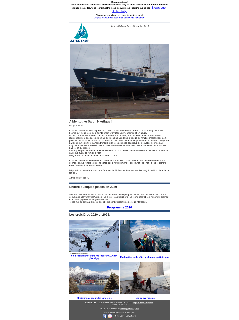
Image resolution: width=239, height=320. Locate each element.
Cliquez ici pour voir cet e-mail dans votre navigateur (119, 17)
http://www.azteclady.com (143, 303)
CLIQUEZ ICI (131, 316)
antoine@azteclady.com (129, 309)
